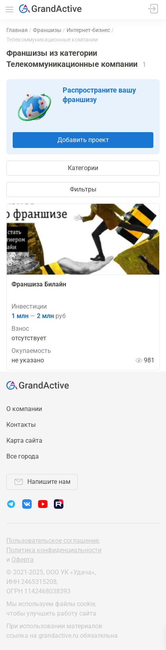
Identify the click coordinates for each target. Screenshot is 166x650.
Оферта (22, 559)
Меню (9, 9)
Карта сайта (24, 440)
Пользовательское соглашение (52, 540)
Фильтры (83, 189)
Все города (22, 456)
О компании (24, 409)
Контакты (21, 424)
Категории (83, 168)
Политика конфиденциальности (53, 550)
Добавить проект (83, 140)
